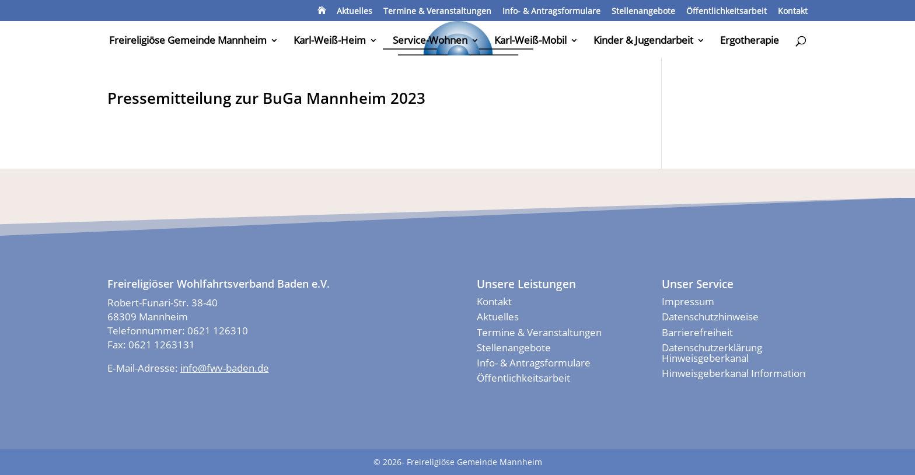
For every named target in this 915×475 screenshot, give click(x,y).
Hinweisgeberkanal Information (733, 373)
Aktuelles (354, 11)
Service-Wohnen (430, 41)
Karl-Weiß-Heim (330, 41)
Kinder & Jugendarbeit (643, 41)
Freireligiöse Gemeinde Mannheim (188, 41)
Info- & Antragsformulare (551, 11)
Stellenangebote (643, 11)
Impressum (688, 301)
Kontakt (793, 11)
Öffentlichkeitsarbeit (726, 11)
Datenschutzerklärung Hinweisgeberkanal (712, 353)
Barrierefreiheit (697, 332)
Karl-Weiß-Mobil (530, 41)
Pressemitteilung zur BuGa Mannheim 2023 (266, 98)
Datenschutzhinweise (710, 316)
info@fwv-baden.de (224, 368)
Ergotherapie (749, 41)
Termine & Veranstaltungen (437, 11)
